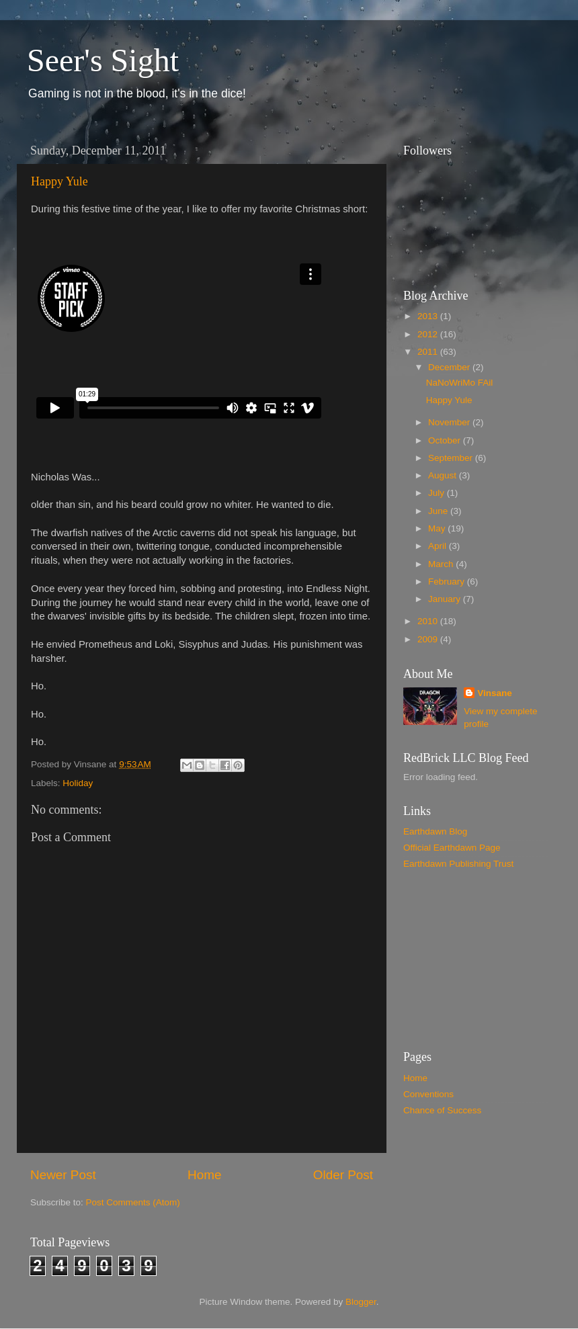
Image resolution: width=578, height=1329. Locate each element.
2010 (428, 621)
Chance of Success (442, 1110)
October (445, 440)
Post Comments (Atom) (133, 1202)
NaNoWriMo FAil (459, 383)
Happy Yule (59, 181)
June (439, 511)
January (445, 599)
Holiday (78, 783)
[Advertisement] (470, 959)
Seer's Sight (103, 60)
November (450, 422)
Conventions (428, 1094)
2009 (428, 639)
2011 (428, 352)
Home (204, 1175)
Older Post (343, 1175)
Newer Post (63, 1175)
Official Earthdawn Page (452, 848)
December (450, 367)
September (451, 458)
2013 (428, 316)
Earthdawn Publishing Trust (458, 864)
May (438, 528)
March (442, 564)
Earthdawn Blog (435, 831)
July (437, 493)
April (438, 546)
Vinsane (494, 693)
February (447, 581)
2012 (428, 334)
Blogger (360, 1302)
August (443, 475)
